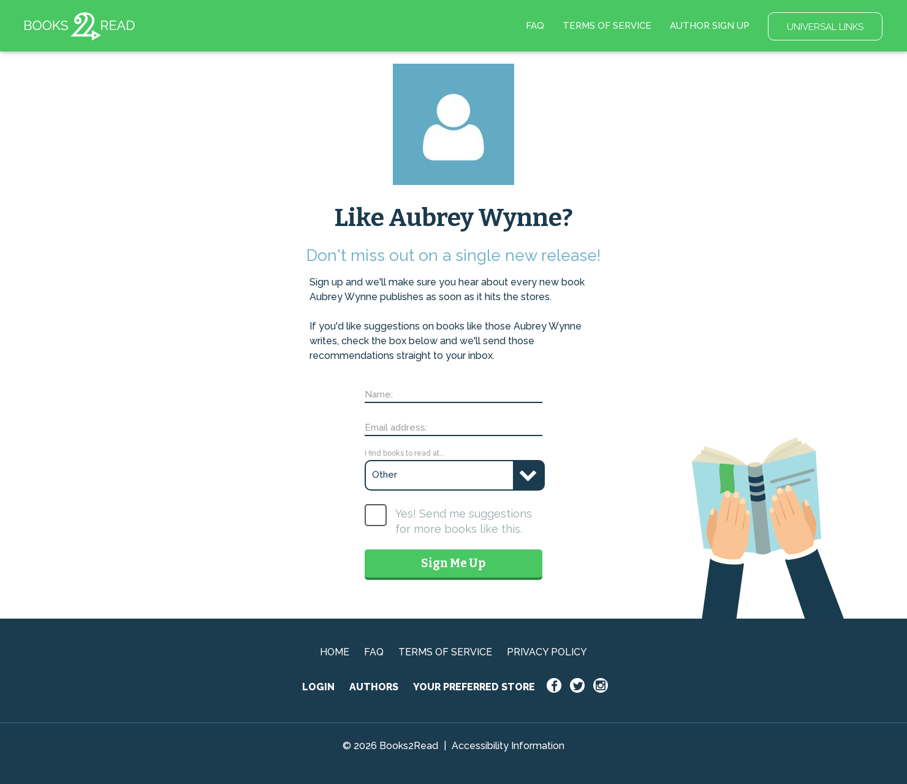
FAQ (535, 25)
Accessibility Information (508, 746)
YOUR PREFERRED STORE (474, 687)
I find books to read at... (405, 453)
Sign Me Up (453, 563)
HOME (334, 652)
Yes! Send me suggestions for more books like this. (463, 521)
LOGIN (318, 687)
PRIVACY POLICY (547, 652)
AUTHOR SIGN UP (710, 25)
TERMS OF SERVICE (607, 25)
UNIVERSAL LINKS (825, 26)
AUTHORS (373, 687)
